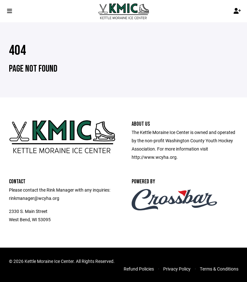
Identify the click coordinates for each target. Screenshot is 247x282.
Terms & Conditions (219, 269)
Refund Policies (139, 269)
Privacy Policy (177, 269)
